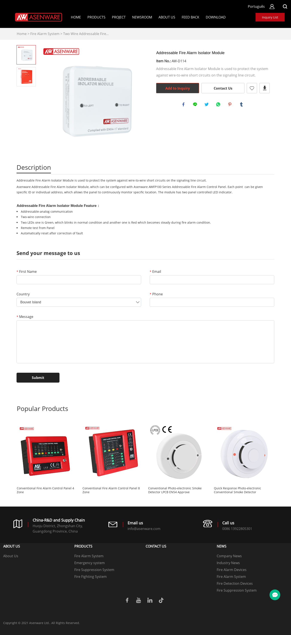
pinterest (230, 105)
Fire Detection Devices (235, 583)
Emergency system (89, 562)
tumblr (242, 105)
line (195, 105)
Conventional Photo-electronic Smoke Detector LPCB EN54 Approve (175, 490)
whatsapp (219, 105)
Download (216, 17)
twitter (207, 105)
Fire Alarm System (44, 33)
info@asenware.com (144, 528)
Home (76, 17)
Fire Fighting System (90, 576)
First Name (27, 271)
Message (25, 316)
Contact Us (223, 88)
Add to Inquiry (177, 88)
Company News (229, 556)
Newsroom (142, 17)
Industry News (228, 562)
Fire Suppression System (94, 569)
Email (155, 271)
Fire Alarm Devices (232, 569)
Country (23, 294)
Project (119, 17)
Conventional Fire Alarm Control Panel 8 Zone (111, 490)
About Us (166, 17)
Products (96, 17)
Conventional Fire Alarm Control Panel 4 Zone (45, 490)
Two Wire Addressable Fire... (86, 33)
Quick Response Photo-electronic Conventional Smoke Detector (237, 490)
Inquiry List (270, 17)
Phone (156, 294)
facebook (184, 105)
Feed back (190, 17)
